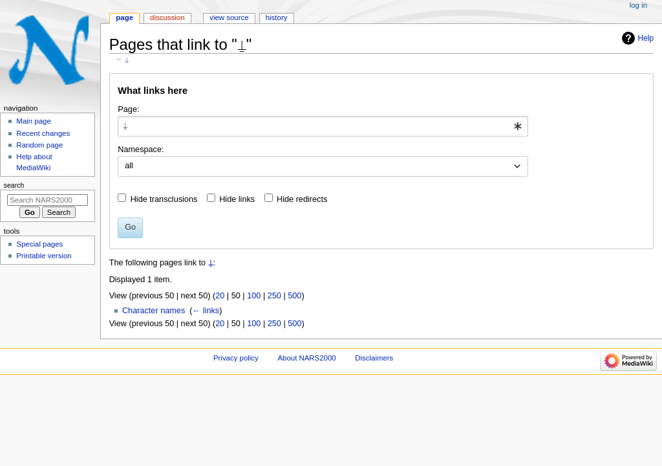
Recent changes (43, 133)
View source (228, 17)
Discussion (167, 17)
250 (274, 295)
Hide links (237, 199)
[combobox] (323, 126)
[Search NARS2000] (47, 200)
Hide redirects (302, 199)
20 (219, 295)
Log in (638, 5)
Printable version (43, 256)
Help (646, 38)
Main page (33, 121)
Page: (128, 109)
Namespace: (141, 149)
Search (14, 185)
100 (254, 295)
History (277, 17)
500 (294, 295)
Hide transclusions (164, 199)
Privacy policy (236, 358)
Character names (153, 310)
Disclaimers (374, 358)
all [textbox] (129, 165)
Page (124, 17)
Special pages (39, 244)
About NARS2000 (306, 358)
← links (206, 310)
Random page (39, 145)
